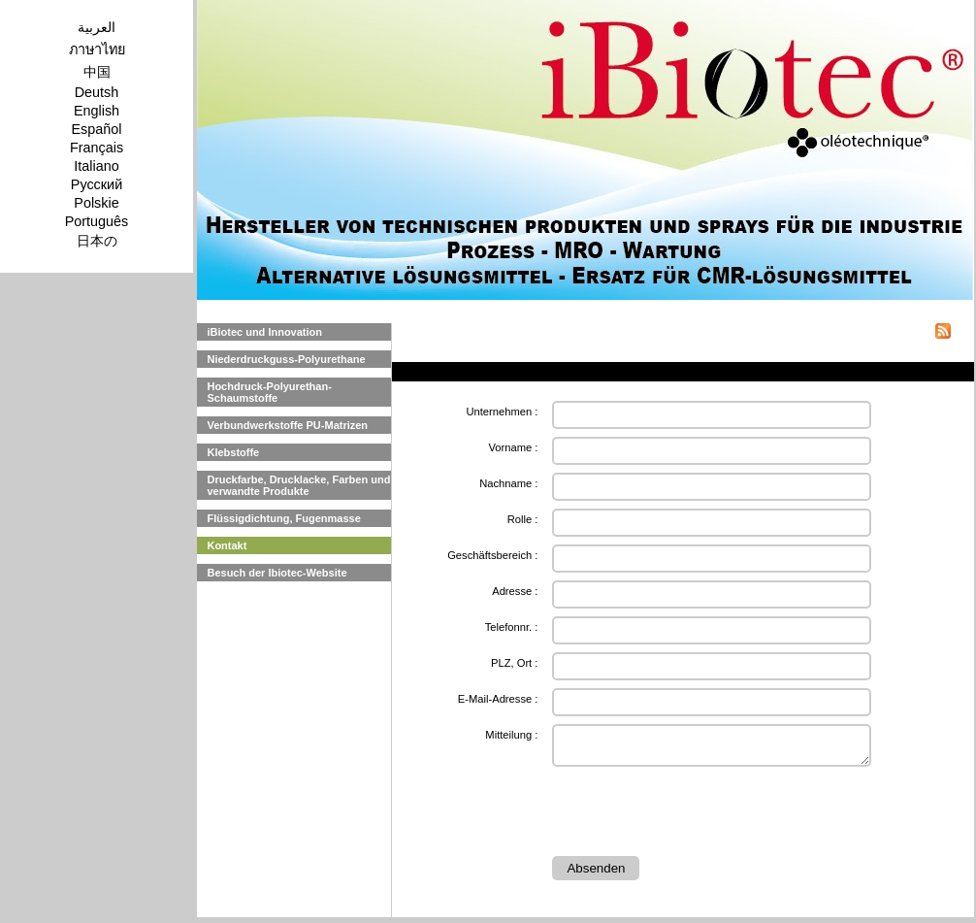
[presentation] (699, 814)
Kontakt (226, 545)
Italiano (96, 166)
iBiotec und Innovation (264, 332)
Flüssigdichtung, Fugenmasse (283, 518)
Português (97, 221)
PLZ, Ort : (514, 663)
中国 (97, 72)
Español (96, 129)
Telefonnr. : (511, 627)
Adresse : (514, 591)
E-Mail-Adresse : (498, 699)
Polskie (96, 203)
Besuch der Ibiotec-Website (276, 572)
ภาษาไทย (97, 49)
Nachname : (508, 483)
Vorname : (512, 447)
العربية (96, 27)
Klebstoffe (233, 452)
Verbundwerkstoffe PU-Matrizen (287, 425)
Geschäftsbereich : (492, 555)
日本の (97, 240)
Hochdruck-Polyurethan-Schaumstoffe (269, 392)
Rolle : (522, 519)
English (96, 110)
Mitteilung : (511, 735)
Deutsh (97, 92)
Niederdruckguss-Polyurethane (286, 359)
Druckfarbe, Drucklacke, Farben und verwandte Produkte (298, 485)
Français (96, 147)
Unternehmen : (501, 411)
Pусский (96, 184)
